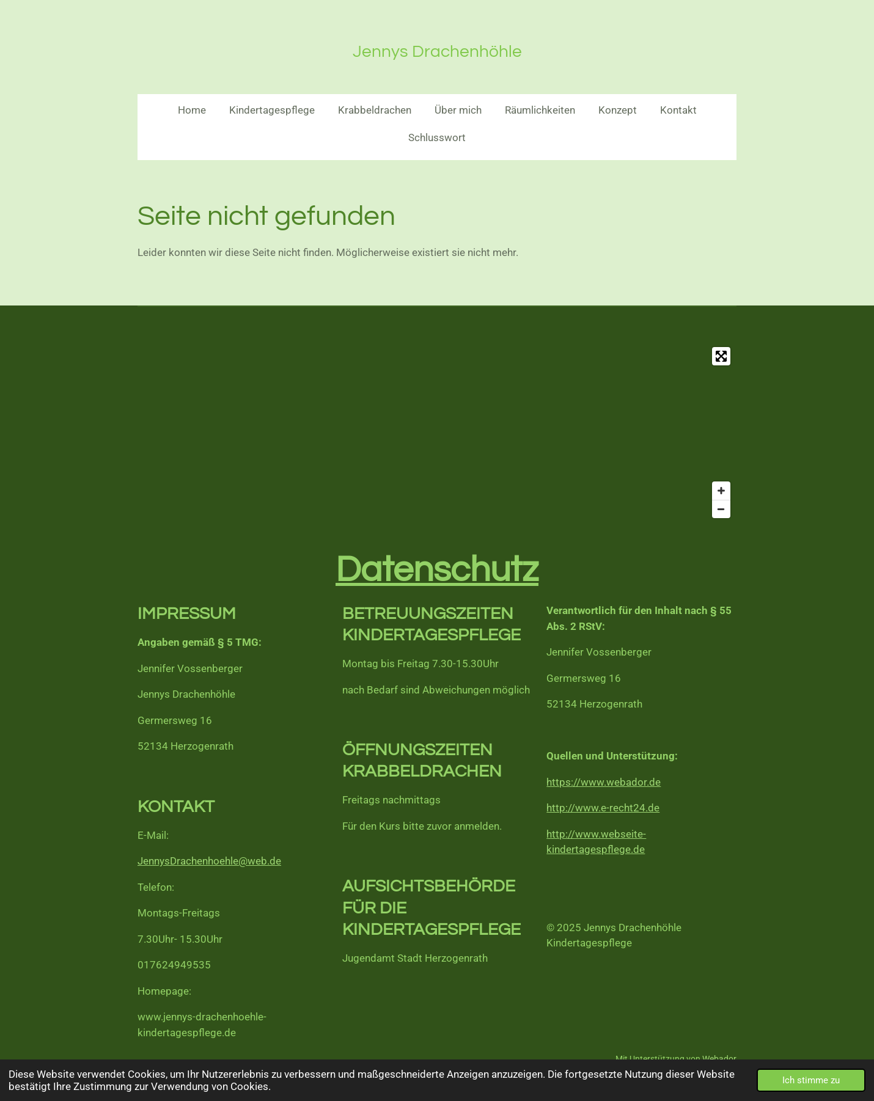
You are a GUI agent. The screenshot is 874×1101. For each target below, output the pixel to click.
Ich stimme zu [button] (811, 1080)
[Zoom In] (721, 490)
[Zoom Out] (721, 509)
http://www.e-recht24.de (602, 808)
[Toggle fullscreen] (721, 356)
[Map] (437, 432)
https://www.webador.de (603, 782)
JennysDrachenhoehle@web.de (209, 861)
